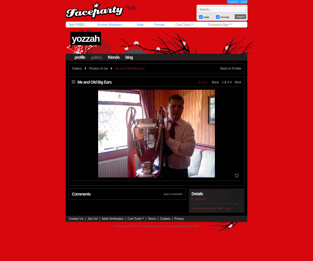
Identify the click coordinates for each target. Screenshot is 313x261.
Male (140, 24)
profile (80, 57)
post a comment (173, 194)
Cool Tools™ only (220, 208)
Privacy (179, 218)
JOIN (243, 2)
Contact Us (76, 218)
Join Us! (92, 218)
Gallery (77, 68)
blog (129, 57)
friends (114, 57)
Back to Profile (230, 68)
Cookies (165, 218)
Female (159, 24)
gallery (96, 57)
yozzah (86, 38)
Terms (152, 218)
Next (237, 82)
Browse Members (109, 24)
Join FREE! (77, 24)
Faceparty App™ (220, 24)
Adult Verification (113, 218)
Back (215, 82)
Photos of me (98, 68)
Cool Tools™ (184, 24)
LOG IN (233, 2)
